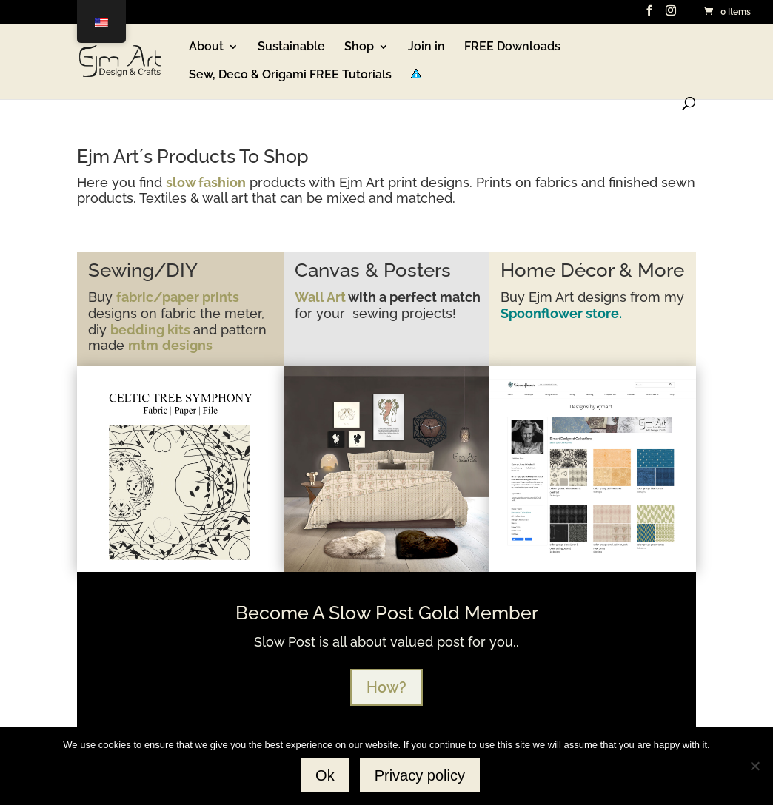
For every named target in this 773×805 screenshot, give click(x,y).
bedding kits (151, 329)
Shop (359, 47)
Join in (426, 47)
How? (386, 687)
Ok (325, 775)
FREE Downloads (512, 47)
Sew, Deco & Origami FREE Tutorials (290, 75)
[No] (754, 765)
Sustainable (291, 47)
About (206, 47)
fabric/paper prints (177, 297)
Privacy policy (420, 775)
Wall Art (320, 297)
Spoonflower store (560, 313)
